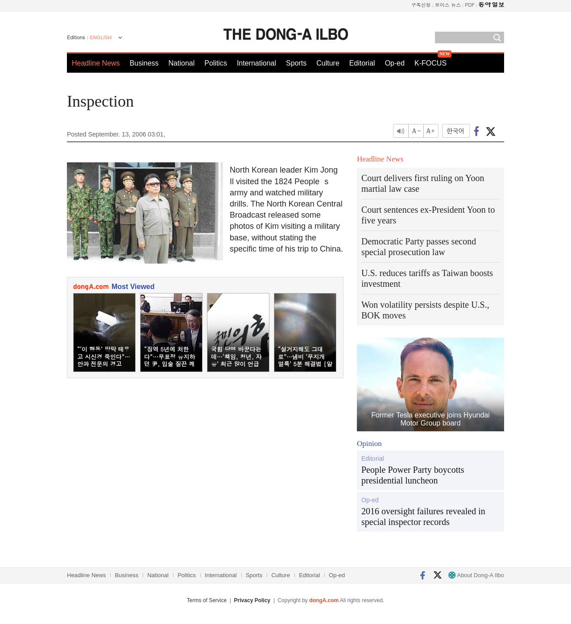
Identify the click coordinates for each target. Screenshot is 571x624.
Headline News (96, 63)
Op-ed (395, 63)
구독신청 (421, 4)
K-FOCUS (430, 63)
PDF (470, 4)
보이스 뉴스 (448, 4)
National (182, 63)
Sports (296, 63)
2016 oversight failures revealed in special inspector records (423, 516)
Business (144, 63)
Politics (215, 63)
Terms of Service (207, 600)
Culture (327, 63)
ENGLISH (101, 37)
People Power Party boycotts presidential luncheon (412, 475)
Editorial (362, 63)
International (256, 63)
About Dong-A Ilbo (476, 575)
